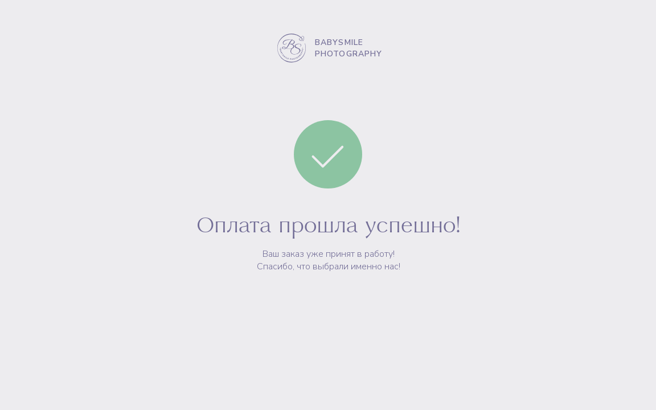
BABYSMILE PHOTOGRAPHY (349, 48)
